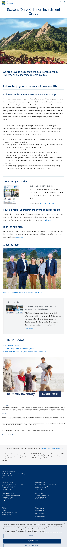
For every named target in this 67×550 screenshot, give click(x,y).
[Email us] (3, 477)
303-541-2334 (42, 487)
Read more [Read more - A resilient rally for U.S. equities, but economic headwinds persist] (29, 328)
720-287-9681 (40, 499)
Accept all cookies (32, 541)
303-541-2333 (9, 497)
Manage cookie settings (32, 545)
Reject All (32, 536)
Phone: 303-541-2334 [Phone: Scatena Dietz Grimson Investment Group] (7, 475)
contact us (19, 237)
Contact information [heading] (8, 471)
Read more (47, 220)
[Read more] (4, 413)
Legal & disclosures (39, 513)
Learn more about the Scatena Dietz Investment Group (22, 292)
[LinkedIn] (4, 500)
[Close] (64, 523)
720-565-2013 (42, 497)
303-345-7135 (8, 499)
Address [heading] (4, 508)
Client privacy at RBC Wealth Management (19, 349)
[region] (33, 535)
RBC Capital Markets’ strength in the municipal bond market (25, 352)
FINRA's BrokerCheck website (51, 449)
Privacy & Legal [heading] (39, 508)
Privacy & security (39, 510)
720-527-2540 (8, 489)
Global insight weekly (12, 345)
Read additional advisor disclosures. (9, 434)
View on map (5, 516)
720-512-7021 (40, 489)
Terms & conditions (39, 516)
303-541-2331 (9, 487)
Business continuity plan (40, 519)
